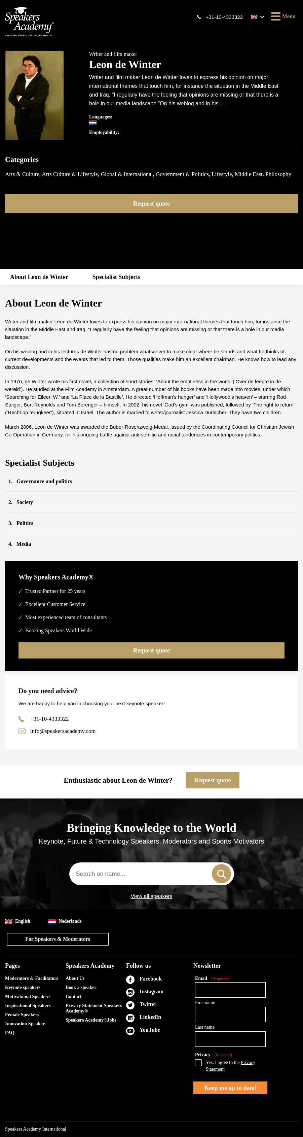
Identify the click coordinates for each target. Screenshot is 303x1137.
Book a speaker (81, 987)
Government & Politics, (184, 174)
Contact (73, 996)
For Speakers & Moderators (57, 939)
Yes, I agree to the (230, 1066)
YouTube (150, 1030)
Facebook (151, 979)
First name (205, 1002)
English (17, 922)
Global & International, (128, 174)
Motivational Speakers (27, 996)
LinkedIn (150, 1017)
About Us (75, 978)
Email (212, 979)
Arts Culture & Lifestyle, (71, 174)
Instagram (151, 992)
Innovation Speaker (25, 1024)
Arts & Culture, (23, 174)
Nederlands (64, 922)
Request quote (151, 203)
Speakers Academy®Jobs (91, 1020)
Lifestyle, (223, 174)
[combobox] (151, 874)
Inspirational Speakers (28, 1005)
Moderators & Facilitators (31, 978)
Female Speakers (22, 1015)
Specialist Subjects (116, 277)
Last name (205, 1027)
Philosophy (278, 174)
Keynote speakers (22, 987)
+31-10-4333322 (224, 17)
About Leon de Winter (39, 277)
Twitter (148, 1004)
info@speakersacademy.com (63, 731)
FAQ (10, 1033)
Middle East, (250, 174)
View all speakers (151, 896)
